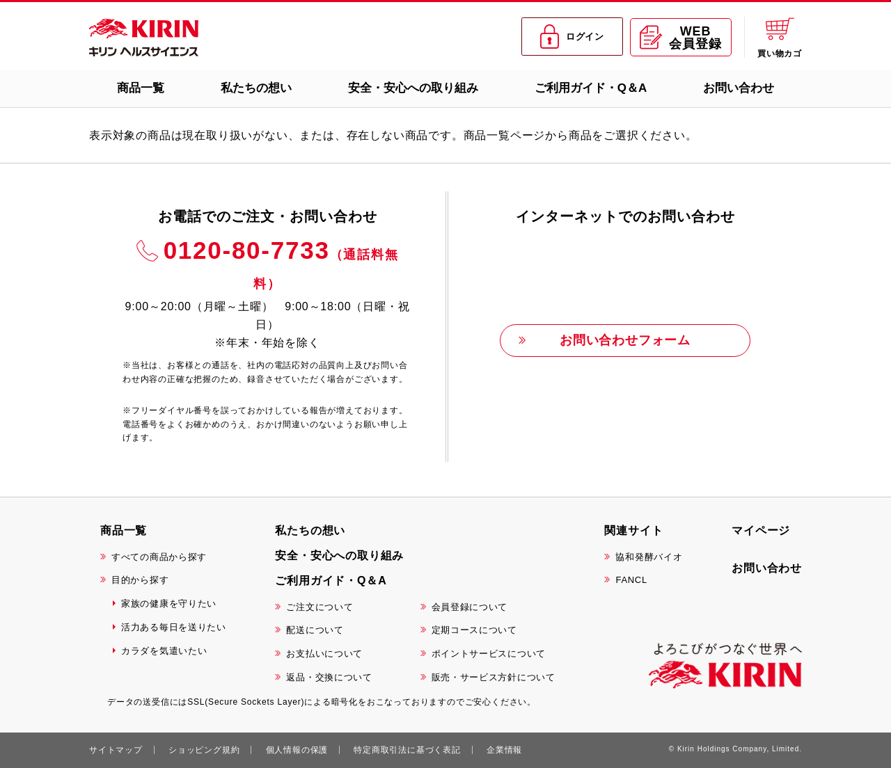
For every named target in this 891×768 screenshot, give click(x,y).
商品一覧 (140, 88)
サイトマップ (116, 750)
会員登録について (470, 607)
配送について (314, 630)
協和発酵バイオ (648, 557)
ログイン (572, 37)
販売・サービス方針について (493, 677)
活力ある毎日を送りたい (173, 627)
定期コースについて (474, 630)
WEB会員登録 (680, 37)
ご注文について (319, 607)
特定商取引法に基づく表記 (407, 750)
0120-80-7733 (281, 264)
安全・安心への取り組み (413, 88)
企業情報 (504, 750)
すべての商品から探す (159, 557)
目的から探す (139, 580)
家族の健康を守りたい (168, 603)
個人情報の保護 (297, 750)
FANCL (631, 580)
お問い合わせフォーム (625, 340)
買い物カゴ (779, 37)
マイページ (761, 530)
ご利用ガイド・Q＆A (591, 88)
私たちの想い (256, 88)
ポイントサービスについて (489, 653)
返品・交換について (329, 677)
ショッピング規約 (203, 750)
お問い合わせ (738, 88)
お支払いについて (324, 653)
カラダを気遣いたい (164, 651)
